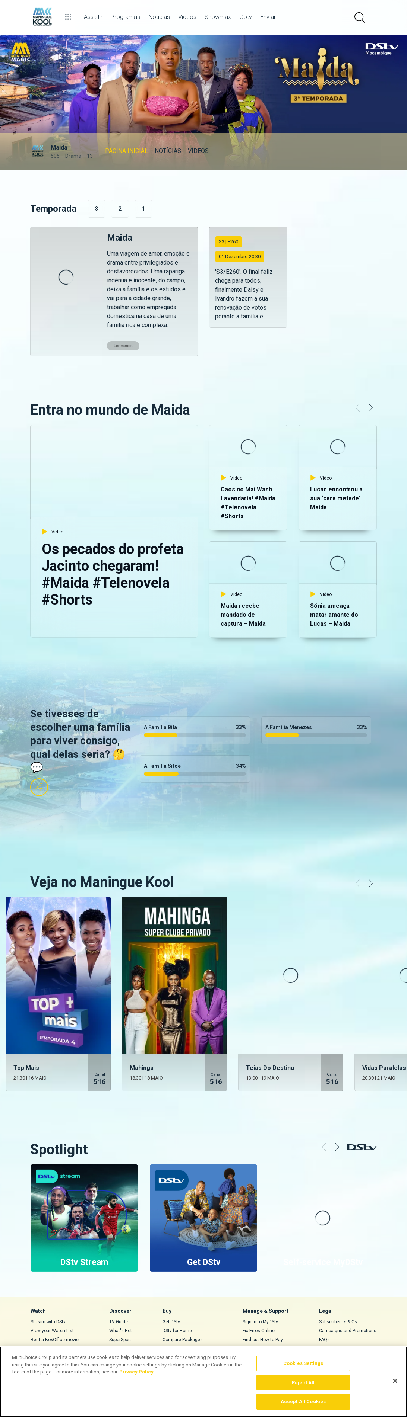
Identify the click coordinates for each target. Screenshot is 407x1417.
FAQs (324, 1311)
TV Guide (118, 1293)
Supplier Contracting (339, 1320)
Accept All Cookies (303, 1401)
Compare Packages (183, 1311)
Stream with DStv (48, 1293)
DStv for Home (177, 1302)
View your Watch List (52, 1302)
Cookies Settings (303, 1363)
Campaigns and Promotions (347, 1302)
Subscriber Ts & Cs (338, 1293)
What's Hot (120, 1302)
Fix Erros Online (259, 1302)
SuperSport (120, 1311)
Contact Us (254, 1320)
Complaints (331, 1328)
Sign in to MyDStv (260, 1293)
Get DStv (171, 1293)
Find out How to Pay (263, 1311)
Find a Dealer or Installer (187, 1328)
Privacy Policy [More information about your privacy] (136, 1372)
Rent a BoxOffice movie (55, 1311)
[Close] (395, 1381)
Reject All (303, 1382)
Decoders (173, 1320)
